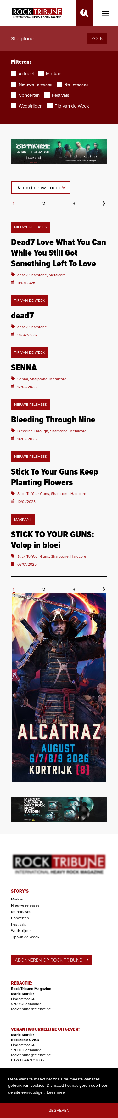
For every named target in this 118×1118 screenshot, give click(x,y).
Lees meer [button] (56, 1092)
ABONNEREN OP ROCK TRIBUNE (51, 960)
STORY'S (20, 891)
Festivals (18, 924)
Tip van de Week (25, 937)
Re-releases (21, 912)
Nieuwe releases (25, 905)
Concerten (20, 918)
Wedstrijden (21, 931)
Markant (18, 899)
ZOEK (97, 38)
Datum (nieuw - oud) (38, 187)
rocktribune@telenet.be (31, 1009)
